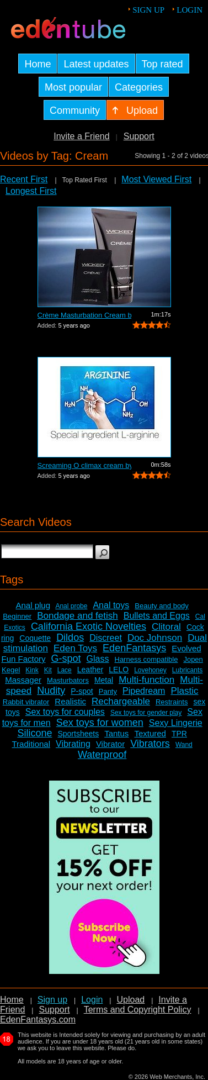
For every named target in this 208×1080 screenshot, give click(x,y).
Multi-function (146, 680)
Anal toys (111, 605)
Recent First (23, 179)
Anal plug (32, 605)
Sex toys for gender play (146, 713)
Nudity (51, 690)
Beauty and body (162, 606)
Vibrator (110, 744)
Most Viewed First (156, 179)
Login (189, 10)
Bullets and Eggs (157, 615)
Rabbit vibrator (26, 702)
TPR (179, 733)
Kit (48, 670)
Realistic (70, 701)
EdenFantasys (134, 648)
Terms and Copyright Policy (137, 1009)
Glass (98, 658)
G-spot (66, 658)
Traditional (31, 744)
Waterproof (102, 754)
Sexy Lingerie (175, 723)
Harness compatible (146, 659)
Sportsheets (78, 733)
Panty (108, 691)
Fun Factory (23, 658)
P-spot (82, 691)
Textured (150, 733)
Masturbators (68, 680)
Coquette (35, 638)
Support (139, 136)
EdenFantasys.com (38, 1019)
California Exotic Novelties (88, 626)
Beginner (17, 616)
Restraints (172, 702)
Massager (23, 679)
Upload (130, 999)
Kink (31, 670)
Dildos (70, 637)
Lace (64, 670)
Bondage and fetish (77, 615)
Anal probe (71, 606)
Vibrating (73, 744)
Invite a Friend (81, 136)
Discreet (105, 637)
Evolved (186, 648)
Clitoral (166, 626)
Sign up (148, 10)
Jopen (192, 659)
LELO (119, 669)
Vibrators (150, 743)
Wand (184, 745)
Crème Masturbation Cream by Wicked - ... (84, 315)
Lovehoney (150, 670)
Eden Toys (75, 648)
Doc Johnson (154, 638)
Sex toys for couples (65, 712)
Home (12, 999)
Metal (103, 680)
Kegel (11, 670)
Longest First (31, 191)
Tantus (116, 733)
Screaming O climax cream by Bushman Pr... (84, 465)
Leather (90, 669)
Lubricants (187, 670)
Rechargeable (121, 701)
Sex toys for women (99, 722)
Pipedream (143, 691)
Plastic (184, 691)
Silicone (34, 733)
